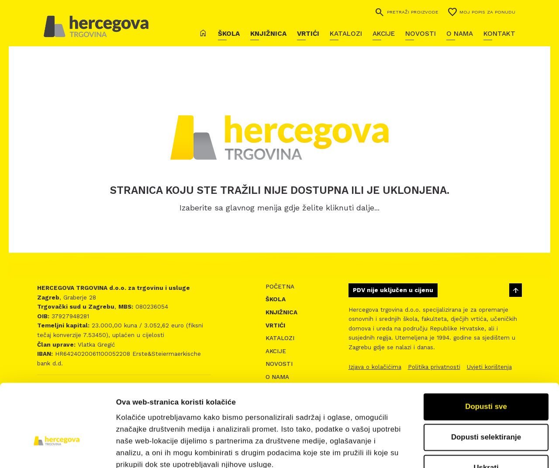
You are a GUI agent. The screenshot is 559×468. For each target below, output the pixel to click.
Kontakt (499, 34)
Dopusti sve (486, 346)
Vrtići (308, 34)
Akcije (384, 34)
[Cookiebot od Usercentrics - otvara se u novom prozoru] (56, 450)
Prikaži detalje (483, 450)
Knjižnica (268, 34)
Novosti (420, 34)
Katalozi (346, 34)
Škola (229, 34)
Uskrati (485, 407)
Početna (280, 286)
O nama (459, 34)
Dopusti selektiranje (486, 376)
